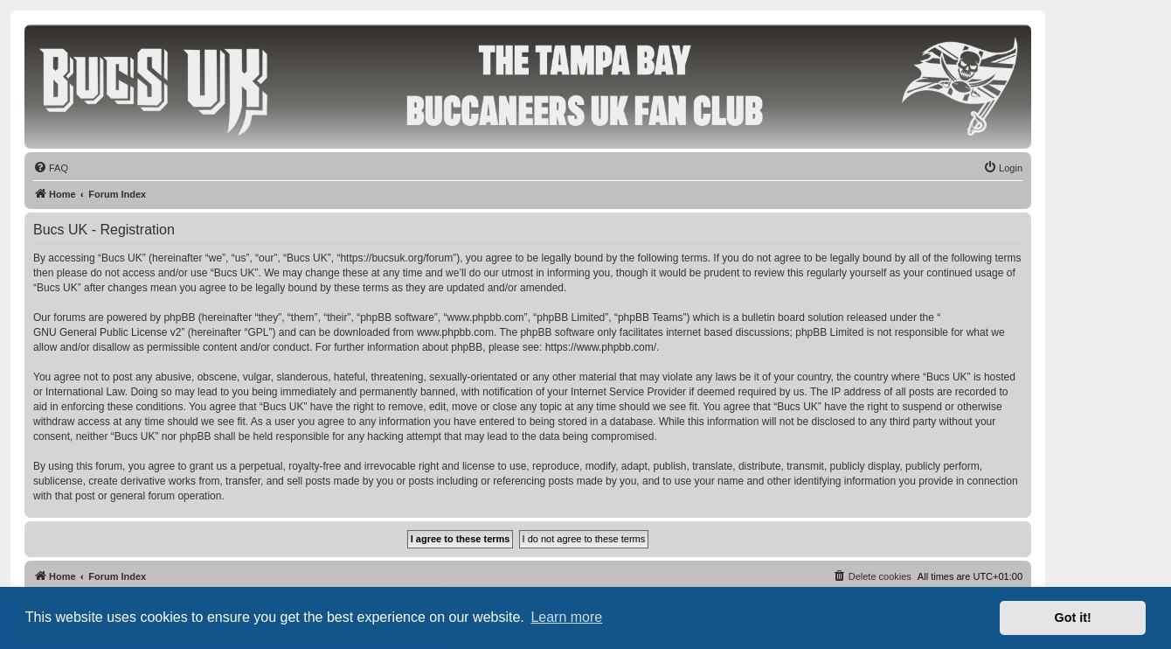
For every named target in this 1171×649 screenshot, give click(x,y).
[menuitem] (50, 167)
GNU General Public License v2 (107, 332)
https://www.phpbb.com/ (600, 347)
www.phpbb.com (455, 332)
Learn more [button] (566, 617)
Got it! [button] (1073, 618)
